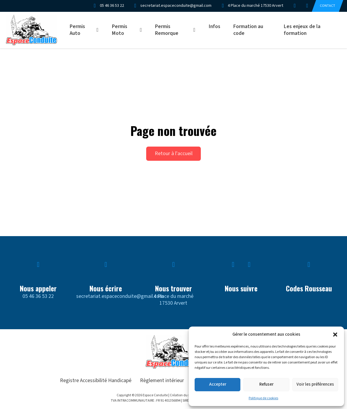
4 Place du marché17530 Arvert (173, 300)
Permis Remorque (166, 30)
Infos (214, 26)
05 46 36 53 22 (38, 296)
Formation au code (248, 30)
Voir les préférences (315, 384)
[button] (335, 334)
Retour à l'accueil (174, 153)
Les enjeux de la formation (302, 30)
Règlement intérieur (162, 380)
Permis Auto (77, 30)
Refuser (266, 384)
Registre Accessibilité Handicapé (95, 380)
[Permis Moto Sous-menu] (143, 30)
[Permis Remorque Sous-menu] (196, 30)
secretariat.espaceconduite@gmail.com (120, 296)
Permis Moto (119, 30)
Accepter (217, 384)
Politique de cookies (263, 398)
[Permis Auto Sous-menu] (99, 30)
